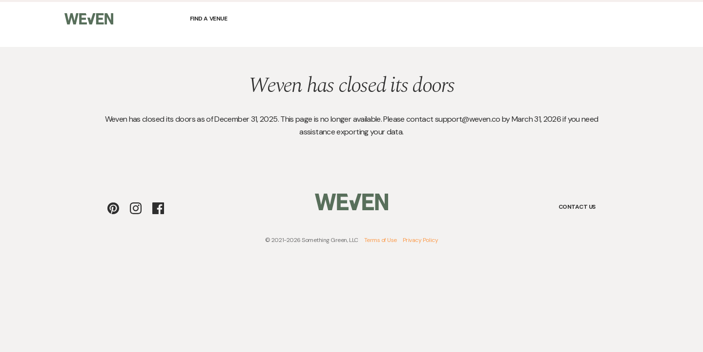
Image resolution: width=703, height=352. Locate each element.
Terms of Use (380, 240)
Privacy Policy (420, 240)
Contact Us (577, 207)
